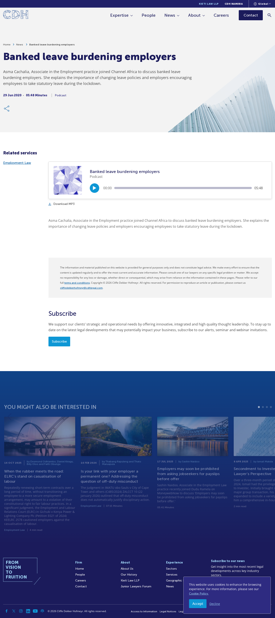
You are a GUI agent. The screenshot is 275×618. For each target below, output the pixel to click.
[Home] (15, 15)
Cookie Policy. (199, 593)
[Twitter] (13, 611)
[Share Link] (7, 109)
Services (171, 574)
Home (7, 45)
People (149, 15)
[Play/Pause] (94, 188)
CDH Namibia (234, 3)
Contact (81, 586)
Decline (214, 604)
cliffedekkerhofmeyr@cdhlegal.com (81, 287)
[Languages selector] (262, 3)
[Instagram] (20, 611)
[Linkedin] (28, 611)
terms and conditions (77, 282)
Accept (197, 603)
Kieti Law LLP (209, 3)
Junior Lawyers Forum (136, 586)
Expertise (119, 15)
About (194, 15)
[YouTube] (35, 611)
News (170, 15)
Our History (129, 574)
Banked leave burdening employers (52, 45)
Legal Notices (168, 611)
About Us (127, 568)
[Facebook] (6, 611)
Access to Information (144, 611)
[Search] (270, 15)
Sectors (171, 568)
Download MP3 (61, 204)
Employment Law (17, 163)
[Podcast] (42, 611)
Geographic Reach (179, 580)
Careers (221, 15)
